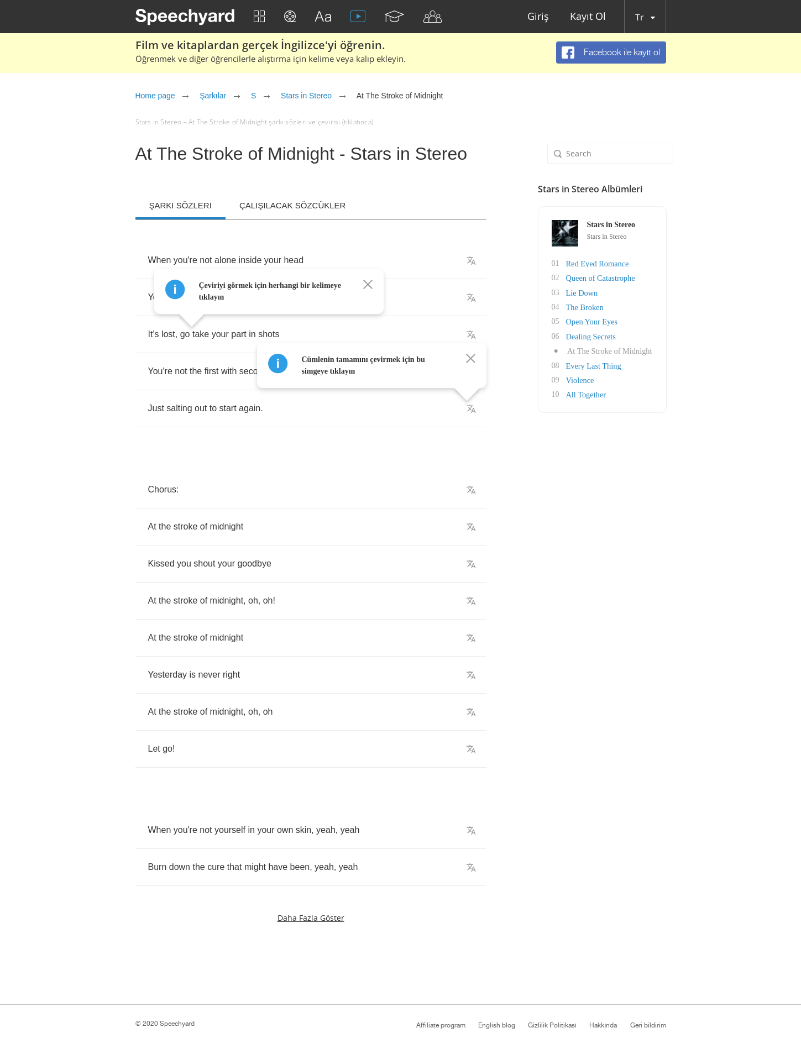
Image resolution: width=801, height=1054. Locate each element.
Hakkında (603, 1025)
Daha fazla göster (311, 918)
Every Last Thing (593, 364)
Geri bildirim (648, 1025)
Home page (155, 95)
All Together (585, 393)
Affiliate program (440, 1025)
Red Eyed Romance (596, 263)
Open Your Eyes (591, 321)
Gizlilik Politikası (552, 1025)
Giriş (538, 17)
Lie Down (581, 292)
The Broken (584, 306)
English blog (496, 1025)
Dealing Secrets (590, 335)
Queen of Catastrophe (599, 278)
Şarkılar (213, 95)
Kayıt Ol (588, 17)
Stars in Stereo (306, 95)
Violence (579, 378)
